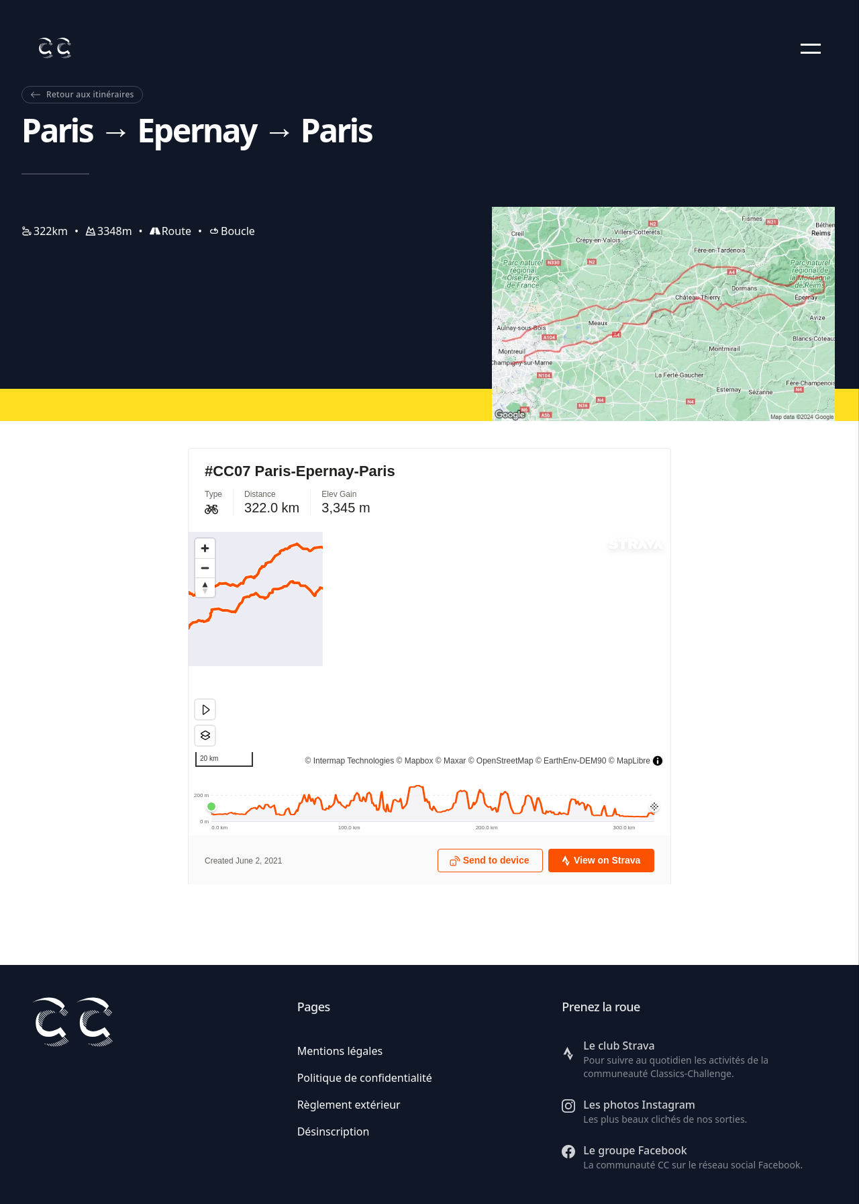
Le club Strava (618, 1045)
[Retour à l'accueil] (54, 48)
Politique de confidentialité (364, 1077)
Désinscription (333, 1131)
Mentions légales (340, 1051)
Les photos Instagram (639, 1104)
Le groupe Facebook (635, 1150)
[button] (811, 48)
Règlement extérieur (349, 1104)
